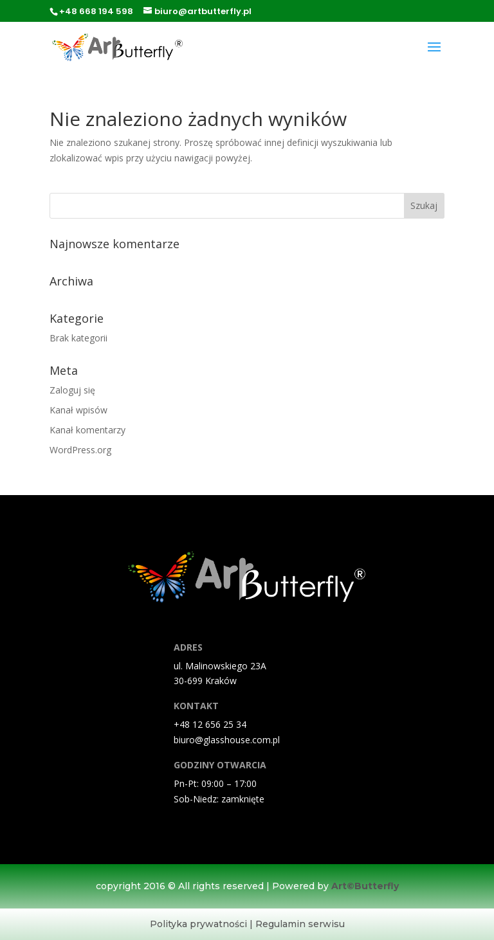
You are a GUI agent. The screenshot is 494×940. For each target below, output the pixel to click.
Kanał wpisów (78, 410)
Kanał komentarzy (87, 430)
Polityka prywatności (198, 924)
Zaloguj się (72, 390)
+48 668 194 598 (96, 11)
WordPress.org (80, 450)
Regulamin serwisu (300, 924)
